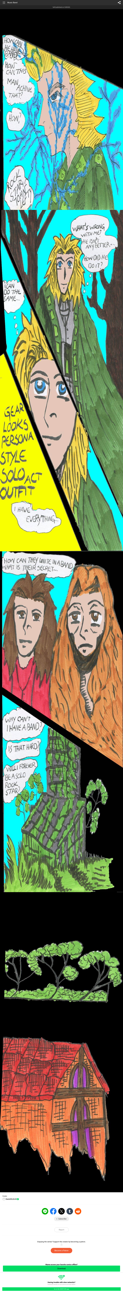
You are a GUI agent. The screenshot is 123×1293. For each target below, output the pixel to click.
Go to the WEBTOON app (61, 1289)
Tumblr (69, 1211)
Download (61, 1268)
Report (61, 1230)
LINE (45, 1211)
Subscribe (62, 1219)
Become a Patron (61, 1250)
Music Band (12, 2)
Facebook (53, 1211)
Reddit (78, 1211)
